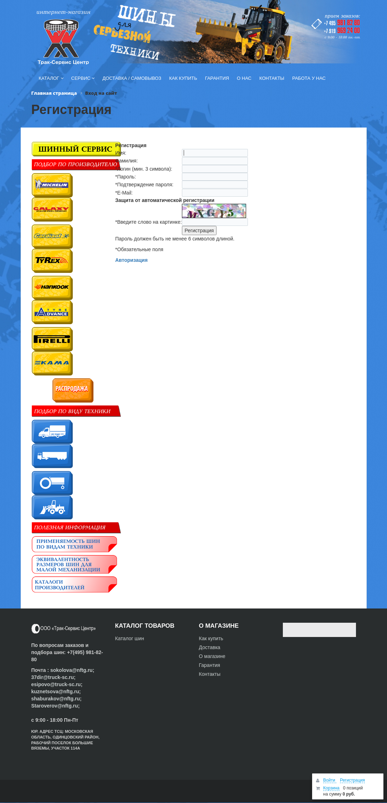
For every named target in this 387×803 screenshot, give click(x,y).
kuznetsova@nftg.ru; (56, 691)
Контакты (209, 674)
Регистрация (352, 780)
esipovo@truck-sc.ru (56, 684)
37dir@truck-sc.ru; (53, 677)
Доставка (209, 647)
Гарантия (209, 665)
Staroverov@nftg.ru (54, 706)
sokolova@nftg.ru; (72, 670)
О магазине (212, 656)
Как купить (211, 638)
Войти (329, 780)
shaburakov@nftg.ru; (56, 698)
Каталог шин (129, 638)
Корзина (331, 788)
